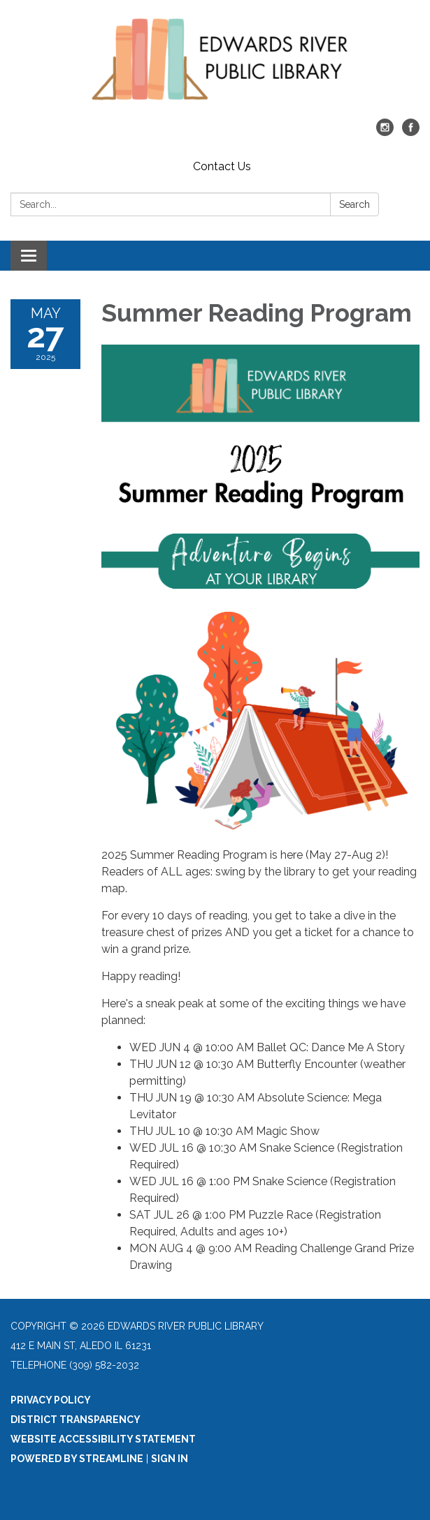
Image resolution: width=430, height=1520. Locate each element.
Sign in (169, 1458)
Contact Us (222, 166)
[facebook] (411, 132)
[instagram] (385, 132)
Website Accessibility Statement (103, 1439)
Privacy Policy (50, 1400)
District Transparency (75, 1419)
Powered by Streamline (76, 1458)
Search (354, 204)
